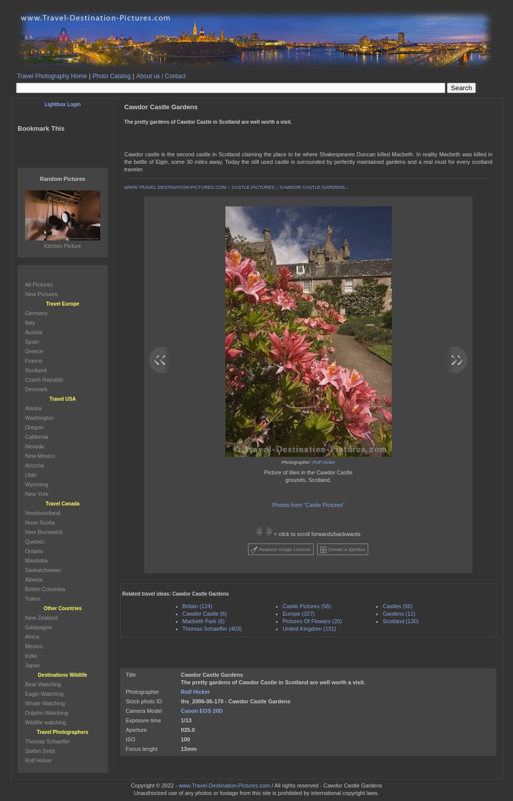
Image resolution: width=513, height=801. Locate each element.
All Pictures (39, 285)
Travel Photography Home (52, 76)
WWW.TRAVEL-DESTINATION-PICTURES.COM (175, 187)
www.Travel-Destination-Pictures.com (224, 785)
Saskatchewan (43, 570)
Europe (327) (299, 614)
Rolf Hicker (324, 462)
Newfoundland (42, 513)
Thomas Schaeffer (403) (211, 629)
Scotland (36, 370)
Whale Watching (45, 703)
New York (36, 494)
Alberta (34, 580)
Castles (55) (397, 606)
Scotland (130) (401, 621)
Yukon (33, 599)
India (31, 656)
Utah (31, 475)
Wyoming (36, 484)
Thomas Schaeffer (47, 741)
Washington (39, 418)
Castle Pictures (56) (307, 606)
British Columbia (45, 589)
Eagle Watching (44, 694)
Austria (33, 332)
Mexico (34, 646)
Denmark (36, 389)
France (33, 361)
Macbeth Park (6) (203, 621)
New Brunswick (44, 532)
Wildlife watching (45, 722)
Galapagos (38, 627)
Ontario (34, 551)
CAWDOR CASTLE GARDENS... (314, 187)
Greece (34, 351)
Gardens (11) (399, 614)
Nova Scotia (40, 522)
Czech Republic (44, 380)
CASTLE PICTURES (253, 187)
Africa (32, 637)
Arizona (34, 465)
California (36, 437)
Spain (32, 342)
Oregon (34, 427)
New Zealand (41, 618)
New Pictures (41, 294)
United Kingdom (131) (309, 629)
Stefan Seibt (40, 751)
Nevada (34, 446)
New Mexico (40, 456)
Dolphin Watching (46, 713)
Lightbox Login (63, 104)
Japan (32, 665)
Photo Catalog (112, 76)
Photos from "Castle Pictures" (308, 505)
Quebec (35, 542)
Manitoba (36, 561)
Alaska (33, 408)
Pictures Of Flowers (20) (312, 621)
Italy (30, 323)
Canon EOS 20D (202, 711)
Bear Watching (43, 684)
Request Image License (281, 550)
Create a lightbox (342, 550)
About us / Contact (161, 76)
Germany (36, 313)
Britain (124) (197, 606)
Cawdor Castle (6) (204, 614)
